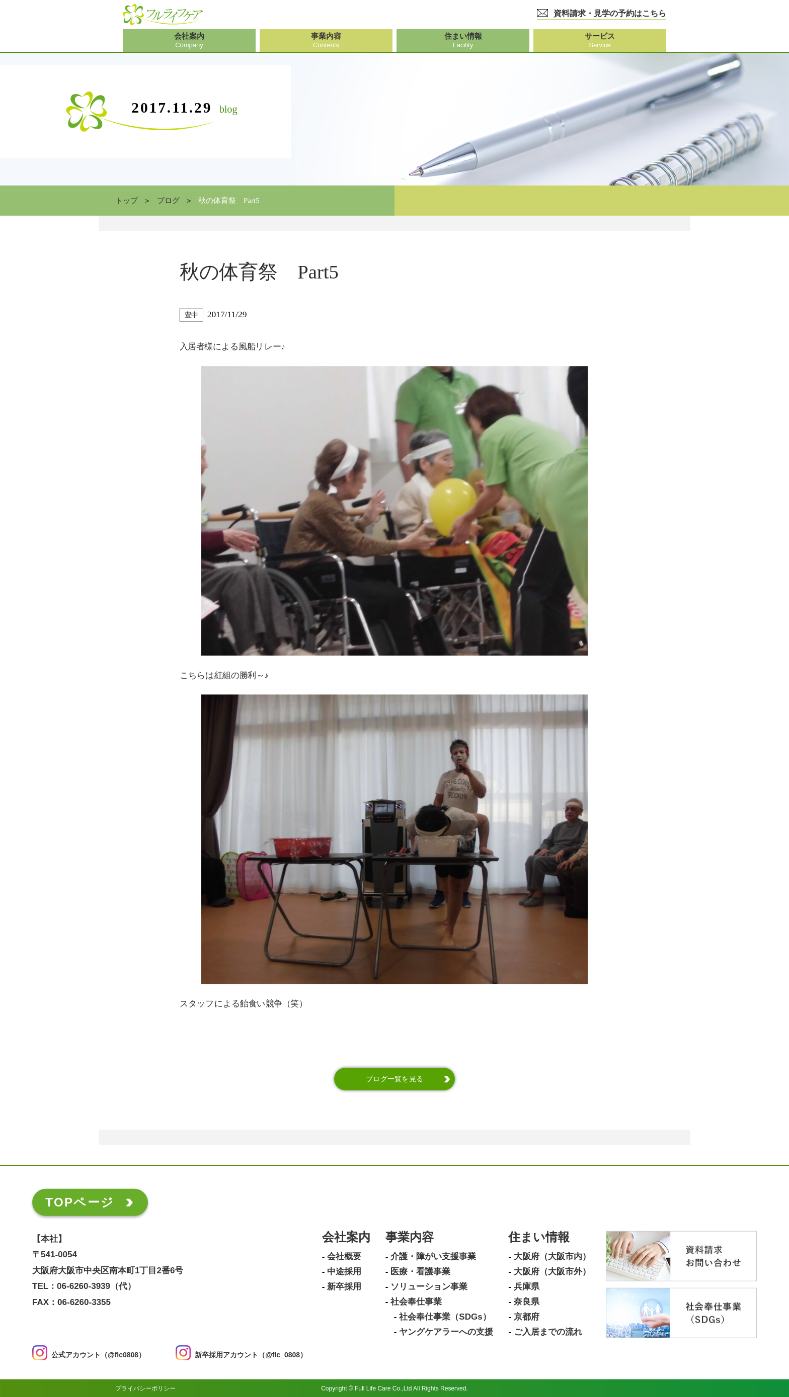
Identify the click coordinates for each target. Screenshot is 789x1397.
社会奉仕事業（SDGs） (445, 1317)
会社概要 (344, 1256)
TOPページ (79, 1202)
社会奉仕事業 (416, 1302)
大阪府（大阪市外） (552, 1271)
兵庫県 (526, 1286)
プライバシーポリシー (145, 1387)
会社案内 (346, 1237)
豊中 (191, 315)
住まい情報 (539, 1237)
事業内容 (409, 1237)
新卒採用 (344, 1286)
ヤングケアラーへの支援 (446, 1332)
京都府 (526, 1317)
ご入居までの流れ (548, 1332)
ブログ (168, 201)
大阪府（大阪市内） (552, 1256)
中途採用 (344, 1271)
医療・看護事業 (420, 1271)
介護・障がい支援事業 (433, 1256)
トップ (126, 201)
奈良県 (526, 1302)
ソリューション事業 (428, 1286)
